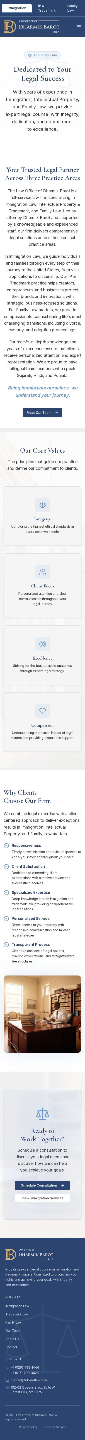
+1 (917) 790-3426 (25, 1373)
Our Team (12, 1331)
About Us (12, 1339)
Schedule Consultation (42, 1185)
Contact (11, 1347)
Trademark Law (17, 1314)
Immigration (16, 8)
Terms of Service (54, 1427)
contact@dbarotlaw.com (29, 1380)
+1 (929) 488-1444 (25, 1367)
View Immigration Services (42, 1198)
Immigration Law (17, 1306)
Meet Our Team (42, 413)
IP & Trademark (47, 8)
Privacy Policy (28, 1427)
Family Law (72, 8)
